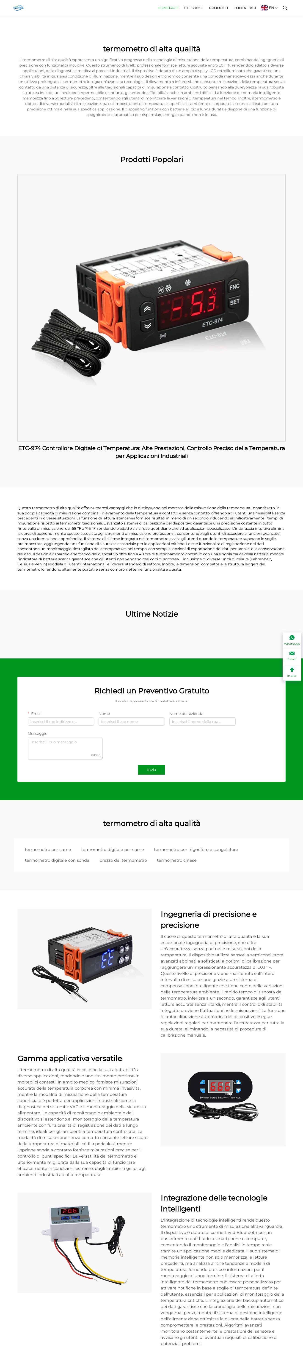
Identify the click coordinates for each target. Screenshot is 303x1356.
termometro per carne (48, 849)
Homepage (168, 8)
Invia (151, 770)
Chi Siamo (194, 8)
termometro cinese (177, 860)
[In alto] (292, 672)
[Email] (292, 656)
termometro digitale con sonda (57, 860)
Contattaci (245, 8)
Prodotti (218, 8)
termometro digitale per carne (112, 849)
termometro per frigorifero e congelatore (196, 849)
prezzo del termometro (123, 860)
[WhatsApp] (292, 640)
